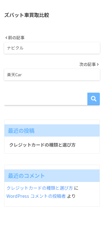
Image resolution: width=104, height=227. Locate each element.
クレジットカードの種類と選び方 (42, 144)
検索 (93, 99)
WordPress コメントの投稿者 (36, 196)
